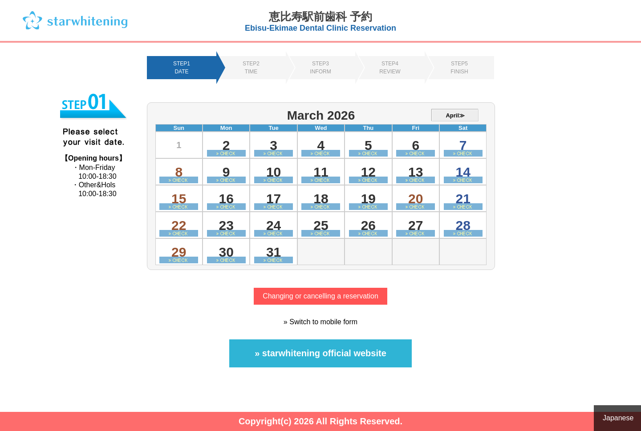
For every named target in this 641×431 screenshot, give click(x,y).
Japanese (618, 418)
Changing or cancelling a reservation (320, 296)
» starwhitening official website (320, 353)
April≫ (455, 115)
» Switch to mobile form (320, 322)
